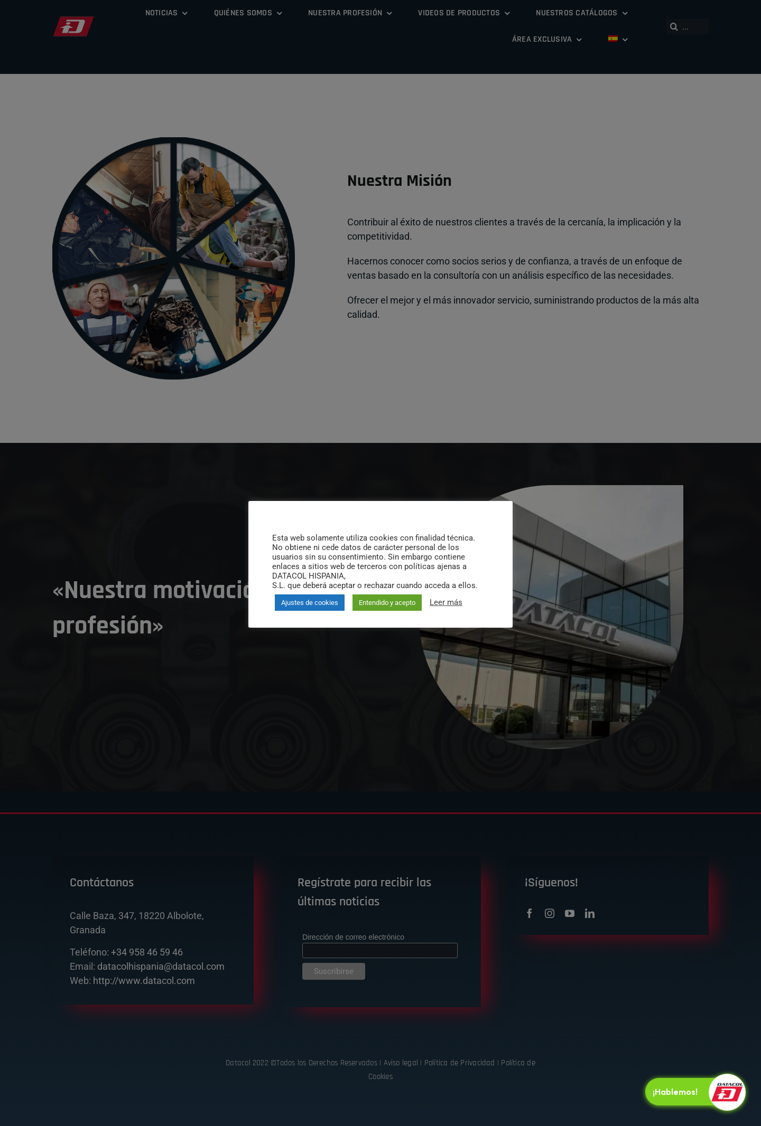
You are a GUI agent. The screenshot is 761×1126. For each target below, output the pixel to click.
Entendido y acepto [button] (387, 603)
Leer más (446, 602)
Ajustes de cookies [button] (309, 603)
